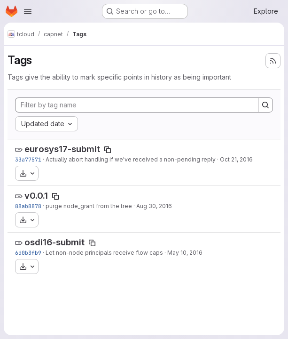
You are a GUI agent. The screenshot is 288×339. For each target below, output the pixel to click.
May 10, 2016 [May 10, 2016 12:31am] (184, 252)
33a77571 (28, 159)
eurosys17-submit (62, 149)
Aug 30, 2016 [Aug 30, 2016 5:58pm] (154, 206)
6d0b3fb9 (28, 252)
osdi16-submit (54, 242)
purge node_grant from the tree (89, 206)
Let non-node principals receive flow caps (104, 252)
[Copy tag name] (107, 149)
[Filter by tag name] (136, 105)
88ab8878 (28, 206)
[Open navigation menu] (27, 11)
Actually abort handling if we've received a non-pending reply (131, 159)
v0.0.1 (36, 195)
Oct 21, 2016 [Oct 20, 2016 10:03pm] (236, 159)
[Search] (265, 105)
